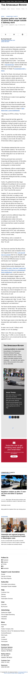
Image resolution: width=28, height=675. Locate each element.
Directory (3, 596)
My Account (4, 606)
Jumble (3, 637)
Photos (23, 8)
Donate (3, 574)
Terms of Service (7, 673)
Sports (16, 1)
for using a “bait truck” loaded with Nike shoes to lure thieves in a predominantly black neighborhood (13, 270)
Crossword (4, 639)
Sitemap (3, 594)
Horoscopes (4, 641)
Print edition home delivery (8, 584)
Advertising (5, 610)
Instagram (4, 562)
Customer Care (5, 592)
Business (20, 1)
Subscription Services (7, 598)
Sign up (14, 456)
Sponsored (7, 516)
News (12, 1)
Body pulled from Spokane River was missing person (13, 509)
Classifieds (4, 616)
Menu (3, 1)
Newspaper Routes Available (8, 586)
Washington (3, 8)
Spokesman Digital (6, 612)
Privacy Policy (14, 673)
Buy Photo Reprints (6, 578)
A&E (25, 1)
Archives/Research (6, 633)
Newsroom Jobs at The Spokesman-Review (12, 631)
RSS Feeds (4, 635)
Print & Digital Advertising (8, 614)
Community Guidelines (22, 672)
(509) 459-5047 (5, 41)
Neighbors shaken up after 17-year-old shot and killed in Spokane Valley (13, 493)
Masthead (3, 624)
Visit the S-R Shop (6, 576)
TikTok (3, 564)
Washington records (5, 505)
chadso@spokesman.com (8, 40)
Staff (2, 626)
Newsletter (5, 568)
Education (18, 8)
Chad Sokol (7, 39)
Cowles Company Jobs (7, 628)
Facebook (4, 560)
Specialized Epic (9, 64)
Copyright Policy (21, 673)
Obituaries (4, 618)
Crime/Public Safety (12, 16)
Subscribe (3, 604)
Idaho (8, 8)
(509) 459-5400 (5, 667)
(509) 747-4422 (5, 662)
